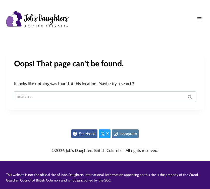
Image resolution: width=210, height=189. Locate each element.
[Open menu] (199, 19)
